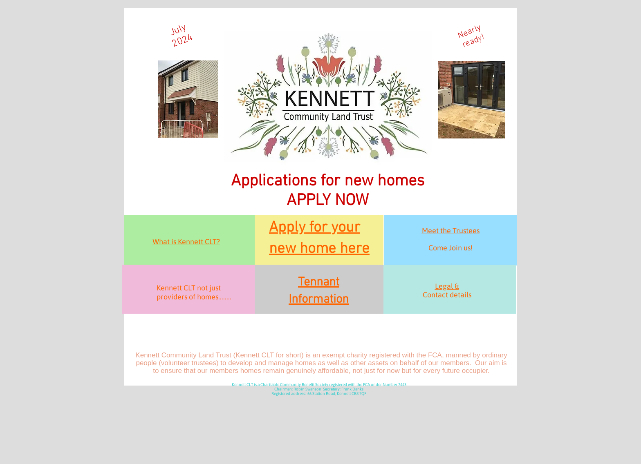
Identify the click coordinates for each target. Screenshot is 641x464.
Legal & (447, 286)
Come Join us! (450, 247)
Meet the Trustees (451, 230)
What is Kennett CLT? (186, 241)
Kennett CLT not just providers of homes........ (194, 292)
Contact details (447, 294)
